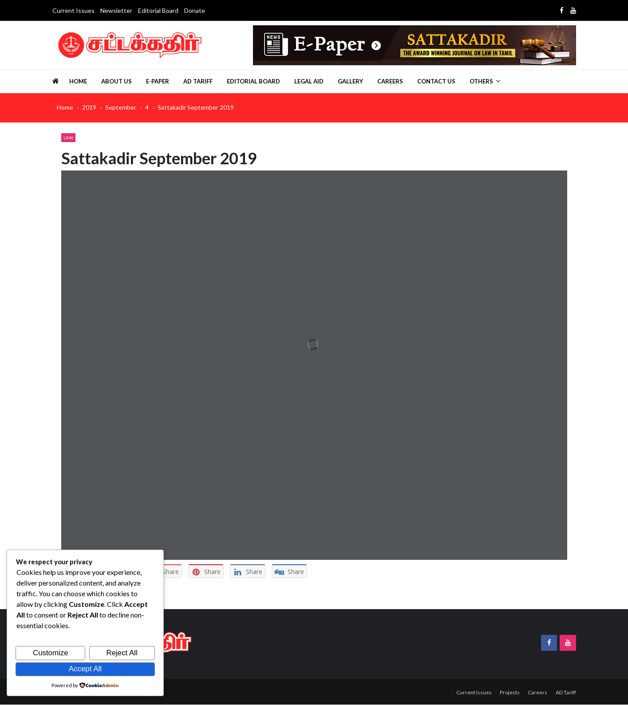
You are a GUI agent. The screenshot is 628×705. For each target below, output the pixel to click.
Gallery (350, 81)
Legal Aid (309, 81)
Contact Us (436, 81)
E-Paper (157, 81)
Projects (506, 692)
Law (68, 137)
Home (78, 81)
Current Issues (73, 10)
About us (116, 81)
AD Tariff (198, 81)
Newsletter (116, 10)
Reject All (122, 653)
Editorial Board (158, 10)
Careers (390, 81)
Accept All (85, 669)
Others (481, 81)
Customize (50, 653)
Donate (194, 10)
